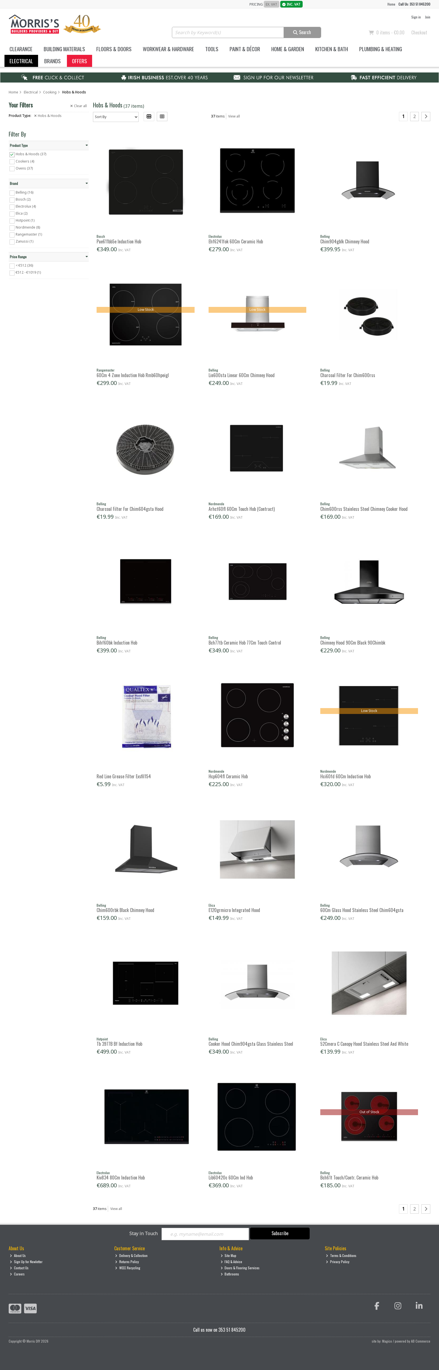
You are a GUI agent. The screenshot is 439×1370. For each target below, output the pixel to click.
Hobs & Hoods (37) (31, 154)
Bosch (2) (23, 199)
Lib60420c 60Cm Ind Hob (231, 1177)
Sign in (416, 17)
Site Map (229, 1255)
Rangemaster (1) (29, 234)
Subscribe (280, 1233)
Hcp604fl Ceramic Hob (228, 776)
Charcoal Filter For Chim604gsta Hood (130, 509)
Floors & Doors (114, 49)
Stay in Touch (143, 1234)
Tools (211, 49)
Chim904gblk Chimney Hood (344, 241)
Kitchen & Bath (331, 49)
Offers (79, 61)
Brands (52, 61)
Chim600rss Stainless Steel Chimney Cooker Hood (364, 509)
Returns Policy (127, 1261)
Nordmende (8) (28, 227)
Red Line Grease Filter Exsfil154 (124, 776)
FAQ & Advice (231, 1261)
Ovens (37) (24, 168)
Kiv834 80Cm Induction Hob (121, 1177)
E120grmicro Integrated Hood (234, 910)
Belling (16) (24, 192)
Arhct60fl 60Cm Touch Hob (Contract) (242, 509)
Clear (78, 106)
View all (234, 116)
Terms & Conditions (341, 1255)
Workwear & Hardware (168, 49)
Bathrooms (230, 1274)
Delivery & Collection (131, 1255)
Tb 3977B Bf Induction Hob (119, 1043)
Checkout (419, 32)
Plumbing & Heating (380, 49)
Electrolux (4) (26, 206)
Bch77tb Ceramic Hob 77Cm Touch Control (245, 642)
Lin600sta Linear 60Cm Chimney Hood (242, 375)
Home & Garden (287, 49)
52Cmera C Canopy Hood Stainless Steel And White (364, 1043)
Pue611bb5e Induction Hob (119, 241)
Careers (17, 1274)
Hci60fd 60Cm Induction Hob (345, 776)
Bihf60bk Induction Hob (117, 642)
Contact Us (19, 1267)
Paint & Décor (245, 49)
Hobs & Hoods (48, 116)
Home (391, 4)
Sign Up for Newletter (26, 1261)
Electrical (21, 61)
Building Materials (64, 49)
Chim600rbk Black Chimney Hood (125, 910)
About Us (18, 1255)
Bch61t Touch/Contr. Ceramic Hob (349, 1177)
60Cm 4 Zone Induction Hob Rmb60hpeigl (133, 375)
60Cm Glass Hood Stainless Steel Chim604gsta (361, 910)
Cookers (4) (25, 161)
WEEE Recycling (127, 1267)
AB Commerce (420, 1341)
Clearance (21, 49)
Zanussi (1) (24, 241)
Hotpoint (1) (25, 220)
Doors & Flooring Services (240, 1267)
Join (427, 17)
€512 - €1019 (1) (28, 272)
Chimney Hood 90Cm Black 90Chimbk (352, 642)
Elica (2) (21, 213)
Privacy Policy (337, 1261)
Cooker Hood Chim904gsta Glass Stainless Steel (251, 1043)
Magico (387, 1341)
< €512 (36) (24, 265)
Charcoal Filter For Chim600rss (347, 375)
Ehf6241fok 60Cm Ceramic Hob (236, 241)
